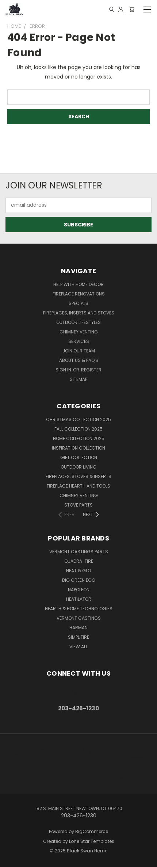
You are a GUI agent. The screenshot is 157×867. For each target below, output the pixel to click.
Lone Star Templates (91, 841)
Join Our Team (78, 351)
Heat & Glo (78, 571)
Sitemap (78, 379)
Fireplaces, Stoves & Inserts (78, 476)
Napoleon (78, 590)
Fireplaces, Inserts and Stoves (78, 313)
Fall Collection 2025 (78, 429)
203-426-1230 (78, 708)
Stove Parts (78, 505)
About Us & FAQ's (78, 360)
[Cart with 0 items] (131, 9)
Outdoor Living (78, 467)
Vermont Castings (79, 618)
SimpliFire (78, 637)
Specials (78, 303)
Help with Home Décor (78, 284)
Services (78, 341)
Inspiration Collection (78, 448)
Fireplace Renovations (79, 294)
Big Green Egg (78, 580)
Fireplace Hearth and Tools (78, 486)
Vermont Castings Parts (78, 552)
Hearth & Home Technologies (78, 609)
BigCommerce (91, 831)
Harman (78, 628)
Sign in (63, 370)
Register (91, 370)
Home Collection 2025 (78, 438)
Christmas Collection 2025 (78, 419)
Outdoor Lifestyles (78, 322)
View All (78, 646)
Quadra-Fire (78, 561)
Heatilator (78, 599)
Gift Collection (78, 457)
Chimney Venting (79, 332)
